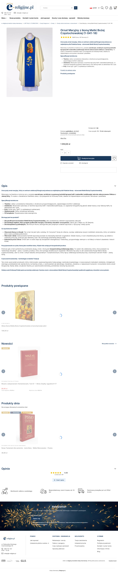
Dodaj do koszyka (88, 158)
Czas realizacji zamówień (60, 546)
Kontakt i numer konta (104, 546)
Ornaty (53, 23)
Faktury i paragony (58, 543)
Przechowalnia (79, 546)
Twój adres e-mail (35, 515)
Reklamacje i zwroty (58, 540)
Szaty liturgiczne (44, 23)
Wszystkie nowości (109, 343)
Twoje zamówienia (81, 540)
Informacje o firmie (103, 549)
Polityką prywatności (41, 524)
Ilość (61, 149)
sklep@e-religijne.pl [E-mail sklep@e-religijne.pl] (22, 13)
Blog (98, 551)
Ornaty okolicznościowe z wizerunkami (67, 23)
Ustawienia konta (80, 543)
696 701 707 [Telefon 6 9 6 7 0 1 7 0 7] (7, 13)
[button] (75, 7)
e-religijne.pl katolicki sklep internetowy (11, 23)
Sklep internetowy (57, 570)
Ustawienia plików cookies (39, 543)
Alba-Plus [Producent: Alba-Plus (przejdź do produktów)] (63, 138)
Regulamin (41, 522)
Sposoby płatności (58, 549)
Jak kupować (34, 540)
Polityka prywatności (104, 543)
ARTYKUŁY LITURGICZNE (31, 23)
